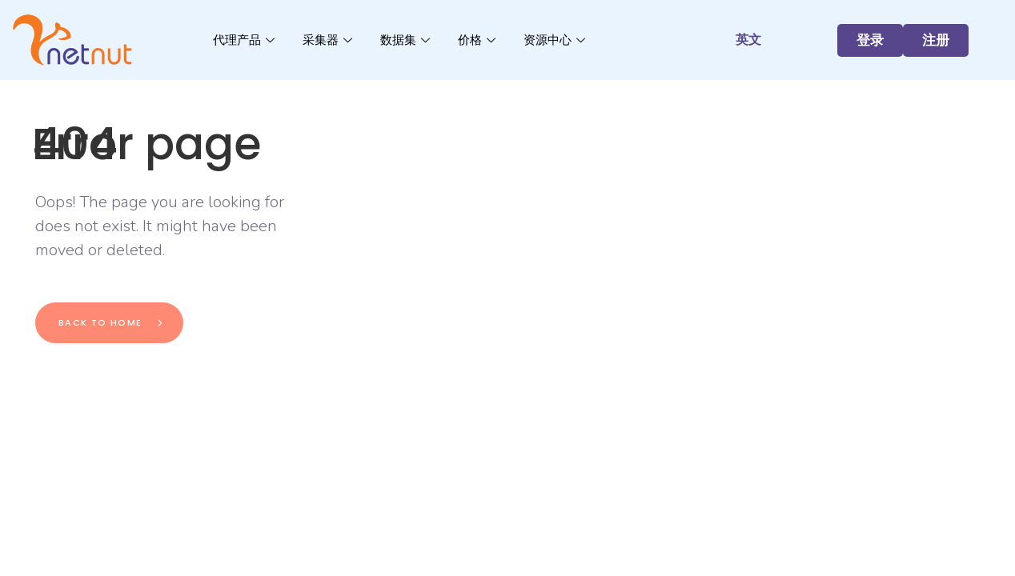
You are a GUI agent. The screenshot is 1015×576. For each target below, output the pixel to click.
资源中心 (556, 39)
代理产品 (246, 39)
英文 (748, 39)
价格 (478, 39)
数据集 (407, 39)
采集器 (329, 39)
